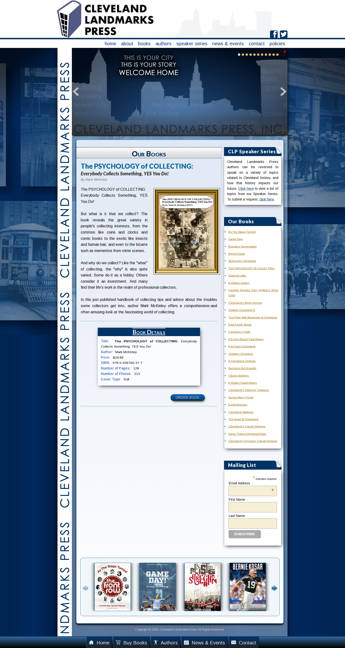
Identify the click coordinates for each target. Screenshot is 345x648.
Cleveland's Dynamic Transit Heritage (252, 441)
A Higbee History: (239, 282)
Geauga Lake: (237, 275)
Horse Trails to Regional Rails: (247, 433)
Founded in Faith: (239, 331)
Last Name (237, 516)
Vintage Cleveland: (240, 353)
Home (99, 642)
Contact (243, 642)
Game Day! (235, 239)
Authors (165, 642)
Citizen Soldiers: (238, 375)
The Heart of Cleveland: (243, 419)
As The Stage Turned (242, 231)
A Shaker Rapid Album (242, 382)
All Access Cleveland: (242, 260)
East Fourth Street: (240, 324)
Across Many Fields (240, 397)
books (144, 43)
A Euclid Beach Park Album (246, 339)
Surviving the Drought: (242, 368)
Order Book (188, 398)
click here (266, 199)
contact (257, 43)
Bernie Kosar (236, 253)
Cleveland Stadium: (241, 412)
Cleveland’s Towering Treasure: (248, 390)
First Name (237, 499)
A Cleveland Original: (242, 361)
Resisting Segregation (242, 246)
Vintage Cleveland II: (241, 310)
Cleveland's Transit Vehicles (246, 426)
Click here (246, 188)
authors (163, 43)
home (110, 43)
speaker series (191, 43)
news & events (228, 43)
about (127, 43)
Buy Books (131, 642)
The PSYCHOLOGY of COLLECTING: (251, 268)
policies (277, 43)
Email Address (251, 483)
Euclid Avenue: (238, 404)
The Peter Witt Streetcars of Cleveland (252, 317)
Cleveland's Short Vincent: (245, 302)
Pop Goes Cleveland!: (242, 346)
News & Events (204, 642)
